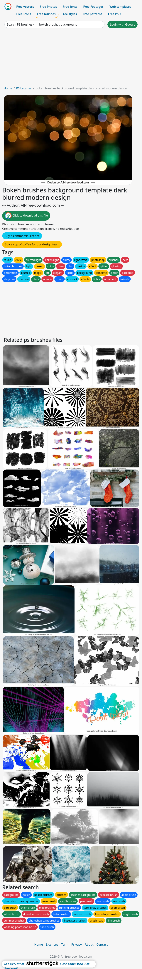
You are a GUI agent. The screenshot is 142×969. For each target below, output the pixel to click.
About (89, 945)
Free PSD (114, 14)
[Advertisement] (71, 58)
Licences (52, 945)
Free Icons (23, 14)
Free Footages (93, 7)
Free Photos (48, 7)
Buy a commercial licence (22, 236)
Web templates (120, 7)
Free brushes (46, 14)
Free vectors (25, 7)
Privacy (76, 945)
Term (64, 945)
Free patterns (92, 14)
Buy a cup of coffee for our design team (32, 244)
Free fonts (70, 7)
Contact (102, 945)
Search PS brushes (19, 24)
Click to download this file (26, 215)
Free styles (69, 14)
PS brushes (23, 88)
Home (8, 88)
